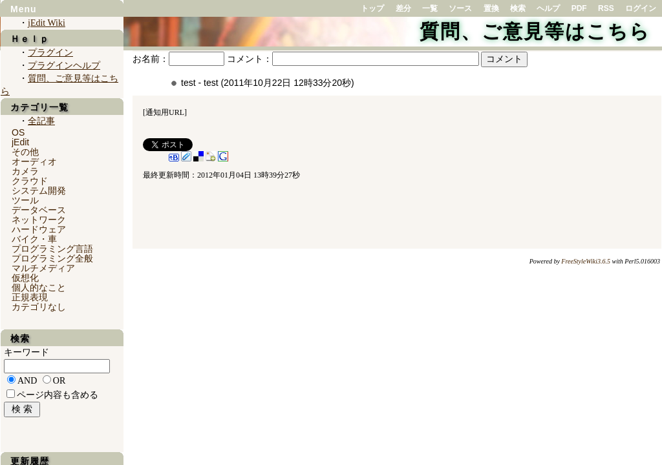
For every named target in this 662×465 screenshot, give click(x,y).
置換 (491, 8)
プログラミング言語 (52, 248)
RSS (606, 8)
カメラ (25, 171)
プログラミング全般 (52, 258)
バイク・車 (34, 239)
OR (59, 381)
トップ (372, 8)
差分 (403, 8)
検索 (518, 8)
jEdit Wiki (46, 23)
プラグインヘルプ (64, 65)
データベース (39, 210)
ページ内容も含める (57, 395)
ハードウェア (39, 229)
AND (27, 381)
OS (18, 132)
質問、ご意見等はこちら (535, 31)
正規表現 (30, 297)
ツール (25, 200)
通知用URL (164, 112)
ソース (460, 8)
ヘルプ (548, 8)
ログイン (640, 8)
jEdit (20, 142)
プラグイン (50, 52)
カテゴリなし (39, 307)
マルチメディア (43, 268)
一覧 (430, 8)
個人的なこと (39, 287)
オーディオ (34, 161)
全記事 (41, 121)
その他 (25, 152)
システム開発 (39, 190)
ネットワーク (39, 219)
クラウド (30, 181)
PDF (579, 8)
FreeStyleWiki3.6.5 (585, 261)
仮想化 (25, 278)
